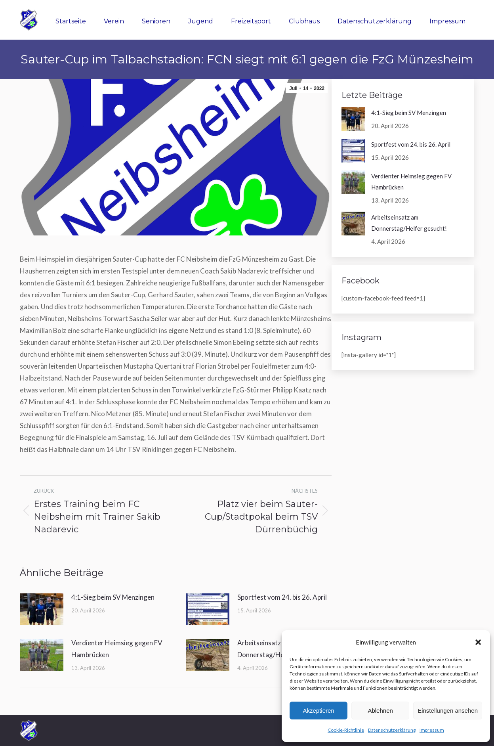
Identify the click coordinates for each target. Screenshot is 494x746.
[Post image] (41, 609)
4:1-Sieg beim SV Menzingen (112, 597)
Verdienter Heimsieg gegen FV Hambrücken (116, 649)
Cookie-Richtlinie (346, 730)
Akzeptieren (318, 710)
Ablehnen (380, 710)
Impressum (432, 730)
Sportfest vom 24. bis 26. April (282, 597)
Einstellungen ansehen (448, 710)
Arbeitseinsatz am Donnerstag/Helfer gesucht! (409, 223)
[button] (478, 642)
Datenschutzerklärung (392, 730)
